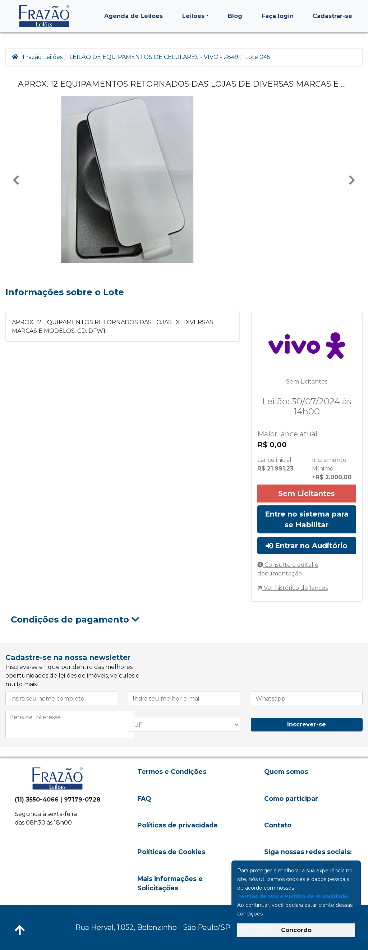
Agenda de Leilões (133, 16)
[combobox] (69, 724)
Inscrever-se (306, 724)
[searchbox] (69, 717)
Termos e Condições (171, 771)
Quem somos (286, 771)
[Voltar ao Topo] (19, 930)
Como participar (291, 798)
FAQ (144, 798)
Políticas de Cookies (171, 851)
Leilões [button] (193, 16)
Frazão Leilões (43, 57)
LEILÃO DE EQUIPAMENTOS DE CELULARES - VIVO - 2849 (153, 57)
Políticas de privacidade (177, 825)
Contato (277, 825)
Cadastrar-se (332, 16)
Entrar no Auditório (307, 545)
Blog (235, 16)
